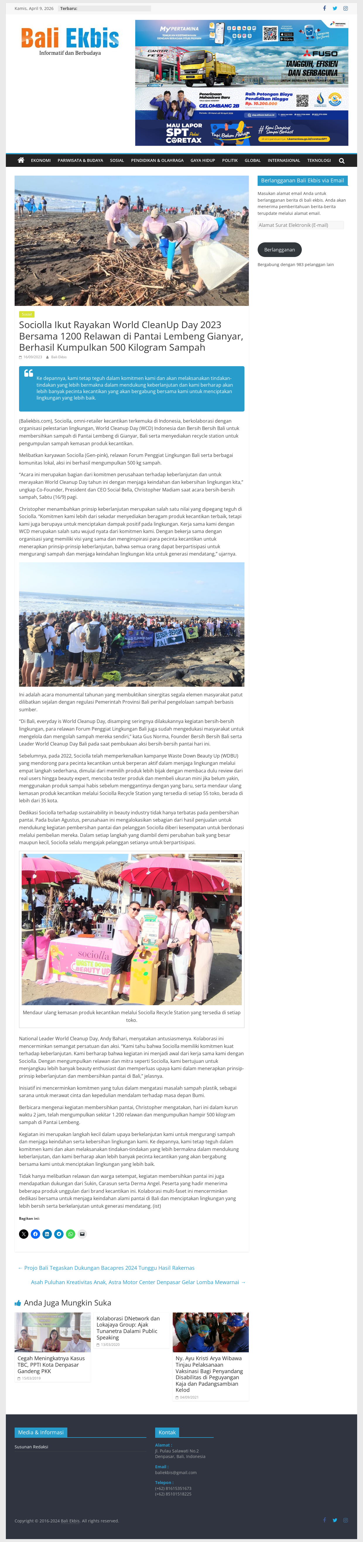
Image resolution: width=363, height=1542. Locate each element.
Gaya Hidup (203, 160)
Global (253, 160)
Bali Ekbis (59, 356)
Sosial (117, 160)
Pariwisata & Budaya (80, 160)
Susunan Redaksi (31, 1447)
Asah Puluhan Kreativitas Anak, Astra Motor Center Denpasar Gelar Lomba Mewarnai (138, 1282)
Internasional (284, 160)
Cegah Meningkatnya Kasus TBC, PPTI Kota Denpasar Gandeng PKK (51, 1364)
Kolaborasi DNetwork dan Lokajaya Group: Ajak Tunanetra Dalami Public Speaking (128, 1328)
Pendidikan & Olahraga (157, 160)
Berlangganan (279, 249)
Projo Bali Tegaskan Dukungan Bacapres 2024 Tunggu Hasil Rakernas (106, 1267)
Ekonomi (41, 160)
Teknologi (319, 160)
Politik (230, 160)
